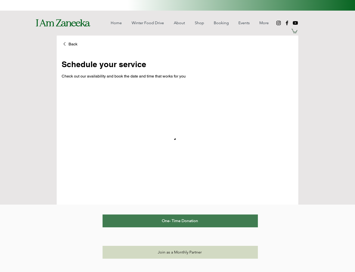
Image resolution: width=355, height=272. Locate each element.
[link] (69, 44)
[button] (199, 23)
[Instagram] (279, 23)
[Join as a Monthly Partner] (180, 252)
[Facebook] (287, 23)
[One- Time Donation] (180, 220)
